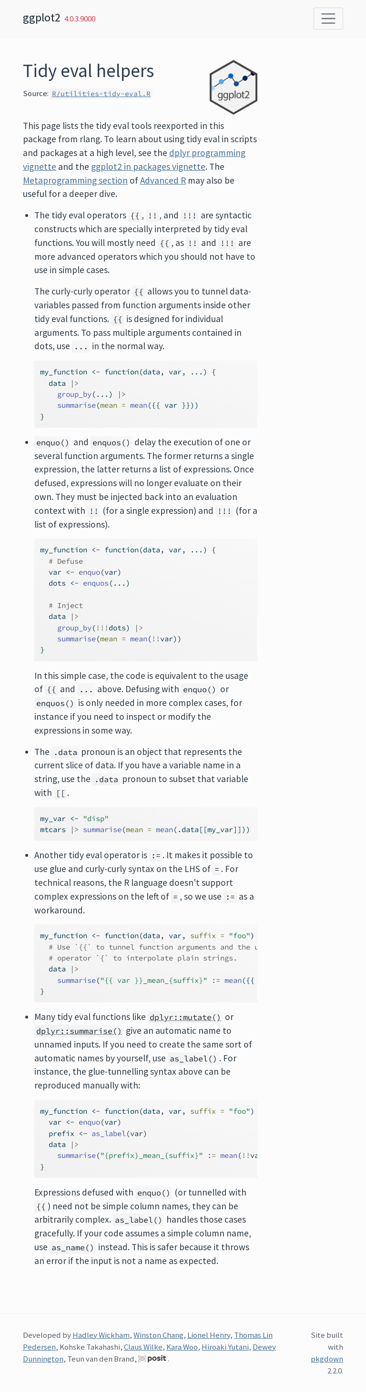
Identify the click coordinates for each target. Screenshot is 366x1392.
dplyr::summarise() (79, 1031)
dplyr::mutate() (185, 1017)
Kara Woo (182, 1347)
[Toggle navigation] (328, 18)
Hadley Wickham (101, 1335)
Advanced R (163, 180)
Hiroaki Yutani (225, 1347)
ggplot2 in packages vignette (148, 166)
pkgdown (327, 1358)
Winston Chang (158, 1335)
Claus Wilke (143, 1347)
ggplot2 (42, 17)
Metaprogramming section (75, 180)
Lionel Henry (208, 1335)
